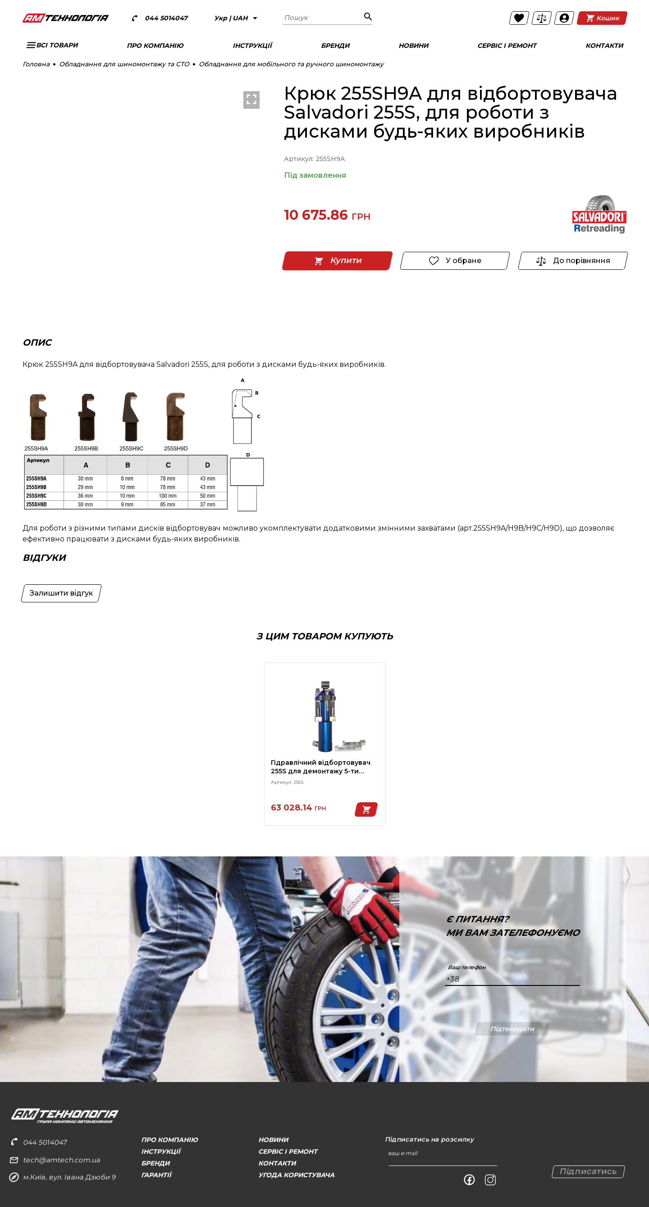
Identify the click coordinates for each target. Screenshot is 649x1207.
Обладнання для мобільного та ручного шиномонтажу (291, 64)
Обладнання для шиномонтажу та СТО (124, 64)
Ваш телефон (466, 967)
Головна (36, 64)
